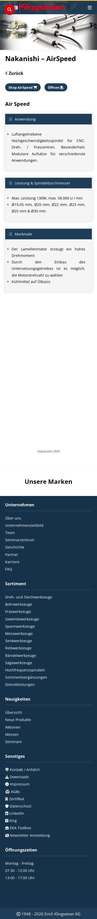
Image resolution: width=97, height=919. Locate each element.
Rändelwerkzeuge (20, 636)
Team (10, 514)
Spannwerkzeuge (20, 607)
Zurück (15, 73)
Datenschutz (20, 787)
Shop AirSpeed (23, 87)
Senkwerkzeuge (18, 622)
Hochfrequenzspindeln (25, 651)
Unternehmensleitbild (24, 506)
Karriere (12, 543)
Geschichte (14, 528)
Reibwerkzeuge (18, 629)
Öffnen (56, 87)
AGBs (15, 772)
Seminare (13, 723)
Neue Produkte (18, 701)
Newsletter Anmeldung (29, 816)
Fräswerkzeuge (18, 593)
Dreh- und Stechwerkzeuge (28, 578)
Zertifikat (16, 780)
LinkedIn (16, 794)
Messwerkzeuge (19, 614)
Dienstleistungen (20, 666)
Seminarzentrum (19, 521)
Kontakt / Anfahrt (24, 750)
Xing (12, 802)
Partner (11, 535)
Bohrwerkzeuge (18, 585)
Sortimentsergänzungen (26, 658)
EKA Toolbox (20, 809)
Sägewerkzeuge (18, 644)
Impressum (19, 765)
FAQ (8, 550)
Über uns (13, 499)
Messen (12, 715)
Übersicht (13, 694)
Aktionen (12, 708)
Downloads (19, 758)
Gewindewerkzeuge (22, 600)
